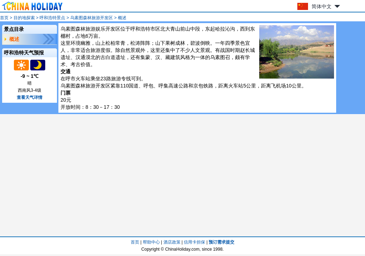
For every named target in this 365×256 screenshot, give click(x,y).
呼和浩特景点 (52, 17)
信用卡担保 (194, 242)
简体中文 (322, 6)
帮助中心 (151, 242)
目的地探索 (24, 17)
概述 (14, 39)
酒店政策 (172, 242)
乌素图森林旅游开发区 (91, 17)
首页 (4, 17)
